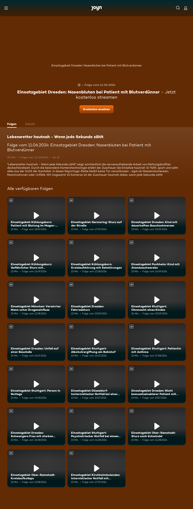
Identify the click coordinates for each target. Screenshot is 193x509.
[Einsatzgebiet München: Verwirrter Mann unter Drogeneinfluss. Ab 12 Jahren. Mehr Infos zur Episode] (36, 300)
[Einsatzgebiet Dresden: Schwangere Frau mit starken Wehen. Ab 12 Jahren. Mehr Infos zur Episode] (36, 426)
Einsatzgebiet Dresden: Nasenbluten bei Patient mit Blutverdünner (96, 65)
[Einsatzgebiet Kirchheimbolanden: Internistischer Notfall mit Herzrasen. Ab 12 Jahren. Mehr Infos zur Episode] (96, 468)
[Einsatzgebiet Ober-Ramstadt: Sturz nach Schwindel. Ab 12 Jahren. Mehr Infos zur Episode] (157, 426)
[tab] (12, 124)
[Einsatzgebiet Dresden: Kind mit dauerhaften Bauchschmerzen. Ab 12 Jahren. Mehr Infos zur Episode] (157, 215)
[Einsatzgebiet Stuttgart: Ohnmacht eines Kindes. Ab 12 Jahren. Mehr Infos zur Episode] (157, 300)
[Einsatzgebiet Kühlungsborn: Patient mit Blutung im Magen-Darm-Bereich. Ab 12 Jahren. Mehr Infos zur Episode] (36, 215)
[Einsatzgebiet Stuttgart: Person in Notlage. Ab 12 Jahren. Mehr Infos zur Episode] (36, 384)
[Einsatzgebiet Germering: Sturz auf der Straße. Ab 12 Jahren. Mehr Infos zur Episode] (96, 215)
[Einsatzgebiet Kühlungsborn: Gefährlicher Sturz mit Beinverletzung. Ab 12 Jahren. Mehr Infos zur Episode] (36, 258)
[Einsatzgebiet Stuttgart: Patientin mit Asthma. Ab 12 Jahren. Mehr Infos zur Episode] (157, 342)
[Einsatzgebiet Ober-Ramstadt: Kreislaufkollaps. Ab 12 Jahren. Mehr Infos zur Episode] (36, 468)
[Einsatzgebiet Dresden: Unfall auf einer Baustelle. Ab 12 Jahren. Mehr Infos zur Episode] (36, 342)
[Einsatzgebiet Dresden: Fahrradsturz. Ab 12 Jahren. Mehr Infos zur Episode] (96, 300)
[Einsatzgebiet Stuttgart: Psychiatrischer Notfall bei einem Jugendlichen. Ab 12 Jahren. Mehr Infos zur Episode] (96, 426)
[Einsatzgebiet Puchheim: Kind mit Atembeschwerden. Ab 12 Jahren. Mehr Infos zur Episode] (157, 258)
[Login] (185, 8)
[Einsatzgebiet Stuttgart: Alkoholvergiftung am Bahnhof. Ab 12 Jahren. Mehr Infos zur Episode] (96, 342)
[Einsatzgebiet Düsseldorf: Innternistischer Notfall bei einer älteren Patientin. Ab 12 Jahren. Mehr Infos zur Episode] (96, 384)
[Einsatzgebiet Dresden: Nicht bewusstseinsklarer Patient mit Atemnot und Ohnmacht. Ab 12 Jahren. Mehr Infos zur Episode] (157, 384)
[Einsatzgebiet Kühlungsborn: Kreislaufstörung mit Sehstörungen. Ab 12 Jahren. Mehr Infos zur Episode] (96, 258)
